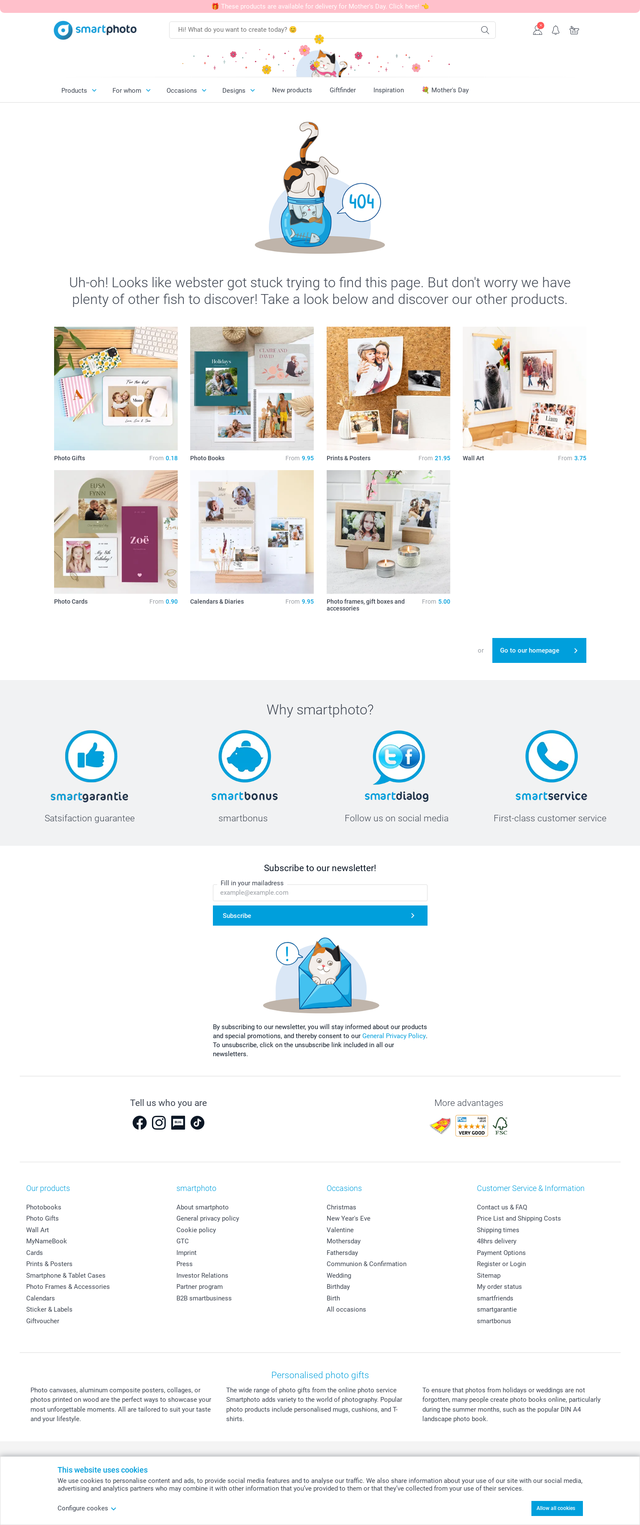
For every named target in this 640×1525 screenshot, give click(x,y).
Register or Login (501, 1264)
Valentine (340, 1230)
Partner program (199, 1287)
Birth (333, 1298)
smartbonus (494, 1321)
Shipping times (498, 1230)
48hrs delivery (496, 1241)
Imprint (186, 1253)
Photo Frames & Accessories (68, 1287)
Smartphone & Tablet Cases (66, 1275)
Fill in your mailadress (252, 883)
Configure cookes (87, 1508)
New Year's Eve (348, 1218)
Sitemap (488, 1275)
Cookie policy (196, 1230)
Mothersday (344, 1241)
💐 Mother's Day (445, 90)
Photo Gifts (42, 1218)
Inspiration (388, 90)
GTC (182, 1241)
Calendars (40, 1298)
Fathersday (342, 1253)
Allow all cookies (556, 1508)
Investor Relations (202, 1275)
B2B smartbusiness (204, 1298)
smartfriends (495, 1298)
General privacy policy (207, 1218)
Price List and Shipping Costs (519, 1218)
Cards (34, 1253)
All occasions (346, 1309)
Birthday (338, 1287)
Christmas (341, 1207)
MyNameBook (46, 1241)
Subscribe (237, 916)
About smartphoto (202, 1207)
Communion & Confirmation (366, 1264)
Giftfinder (343, 90)
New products (292, 90)
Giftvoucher (42, 1321)
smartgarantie (497, 1309)
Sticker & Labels (49, 1309)
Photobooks (43, 1207)
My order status (499, 1287)
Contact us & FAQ (502, 1207)
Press (184, 1264)
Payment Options (501, 1253)
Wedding (339, 1275)
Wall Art (37, 1230)
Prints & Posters (49, 1264)
